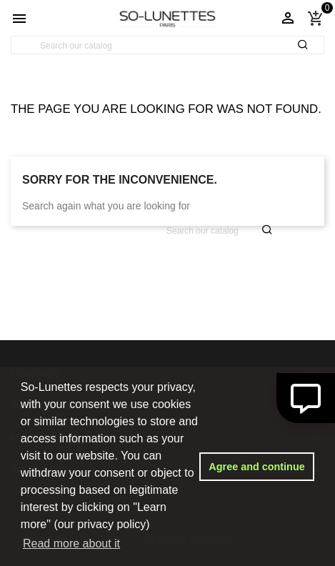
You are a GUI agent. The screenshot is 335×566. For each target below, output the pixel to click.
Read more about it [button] (71, 543)
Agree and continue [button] (256, 466)
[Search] (167, 46)
